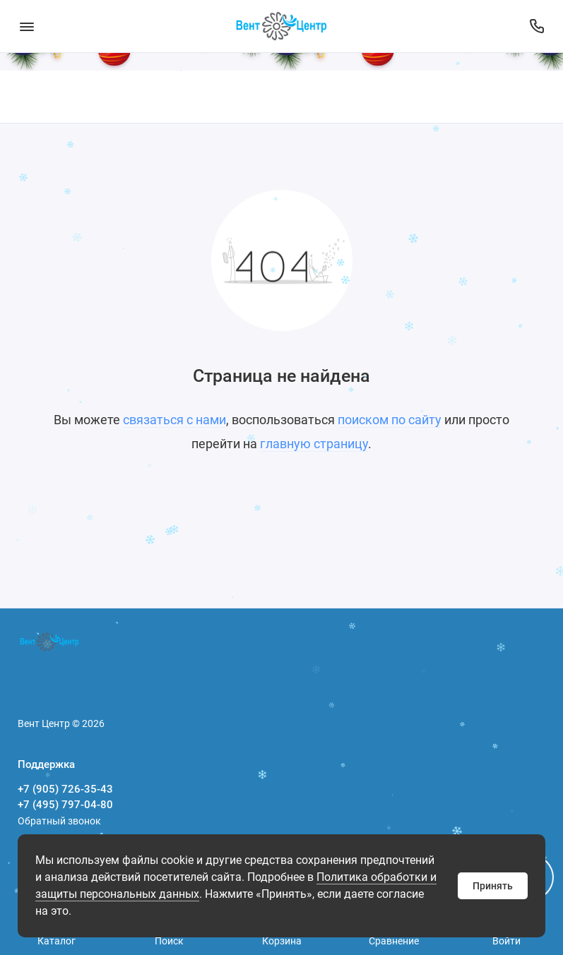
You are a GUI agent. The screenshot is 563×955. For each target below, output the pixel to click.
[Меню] (26, 26)
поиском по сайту (389, 419)
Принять (493, 885)
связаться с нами (174, 419)
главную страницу (314, 443)
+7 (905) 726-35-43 (65, 789)
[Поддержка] (536, 26)
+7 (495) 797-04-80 (65, 804)
